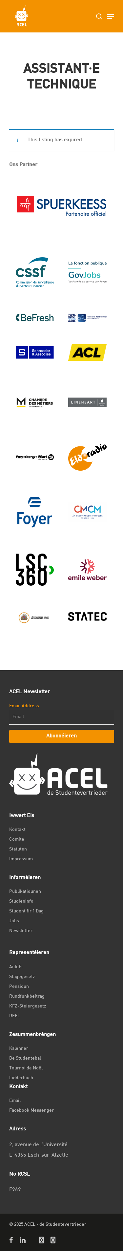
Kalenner (18, 1048)
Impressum (21, 859)
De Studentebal (25, 1058)
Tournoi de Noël (26, 1068)
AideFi (16, 967)
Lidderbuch (21, 1078)
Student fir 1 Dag (26, 911)
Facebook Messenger (31, 1110)
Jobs (14, 921)
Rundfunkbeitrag (27, 996)
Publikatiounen (25, 891)
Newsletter (20, 931)
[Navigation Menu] (110, 16)
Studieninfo (21, 901)
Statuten (18, 849)
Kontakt (17, 830)
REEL (14, 1016)
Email (15, 1101)
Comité (16, 839)
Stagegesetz (22, 977)
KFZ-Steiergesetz (27, 1006)
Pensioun (19, 987)
